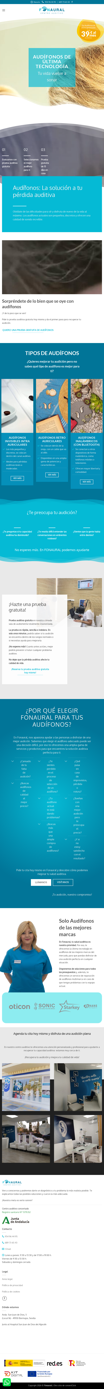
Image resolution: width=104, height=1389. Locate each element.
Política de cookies (11, 1291)
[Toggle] (12, 761)
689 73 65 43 (64, 2)
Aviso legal (7, 1279)
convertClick (70, 1385)
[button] (3, 10)
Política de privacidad (12, 1285)
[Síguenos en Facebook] (72, 2)
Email (8, 1249)
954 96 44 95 (50, 2)
